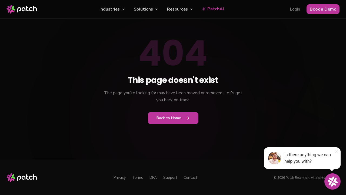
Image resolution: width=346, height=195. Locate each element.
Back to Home (173, 118)
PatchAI (213, 9)
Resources (180, 9)
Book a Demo (323, 9)
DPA (153, 177)
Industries (112, 9)
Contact (190, 177)
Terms (137, 177)
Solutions (146, 9)
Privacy (120, 177)
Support (170, 177)
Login (295, 9)
